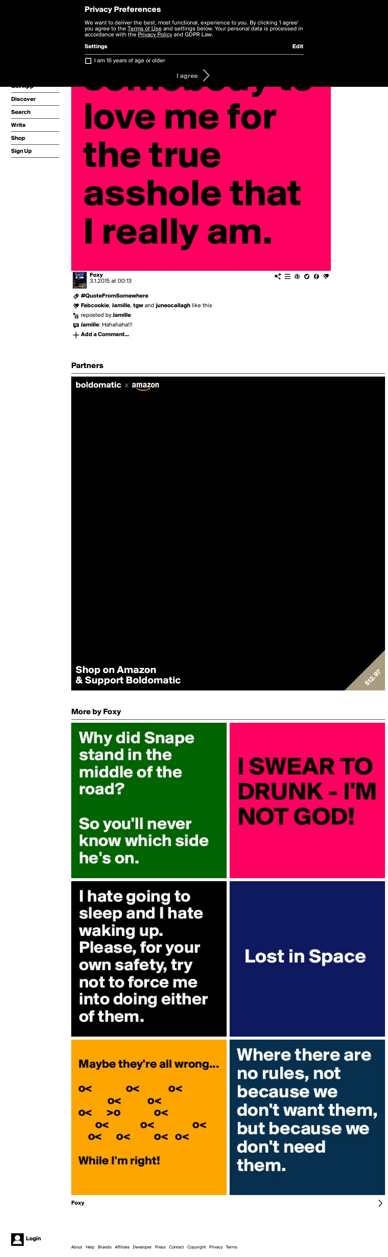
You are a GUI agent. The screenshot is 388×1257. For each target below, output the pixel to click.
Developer (142, 1247)
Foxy (96, 275)
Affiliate (122, 1247)
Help (90, 1247)
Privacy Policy (155, 35)
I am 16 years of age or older (129, 61)
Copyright (196, 1247)
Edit (297, 47)
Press (160, 1247)
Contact (176, 1247)
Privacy (216, 1247)
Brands (105, 1247)
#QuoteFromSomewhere (114, 296)
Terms (231, 1247)
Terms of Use (145, 29)
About (76, 1247)
